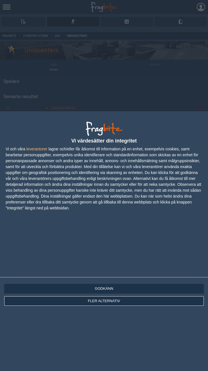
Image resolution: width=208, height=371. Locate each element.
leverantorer (37, 149)
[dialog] (104, 241)
